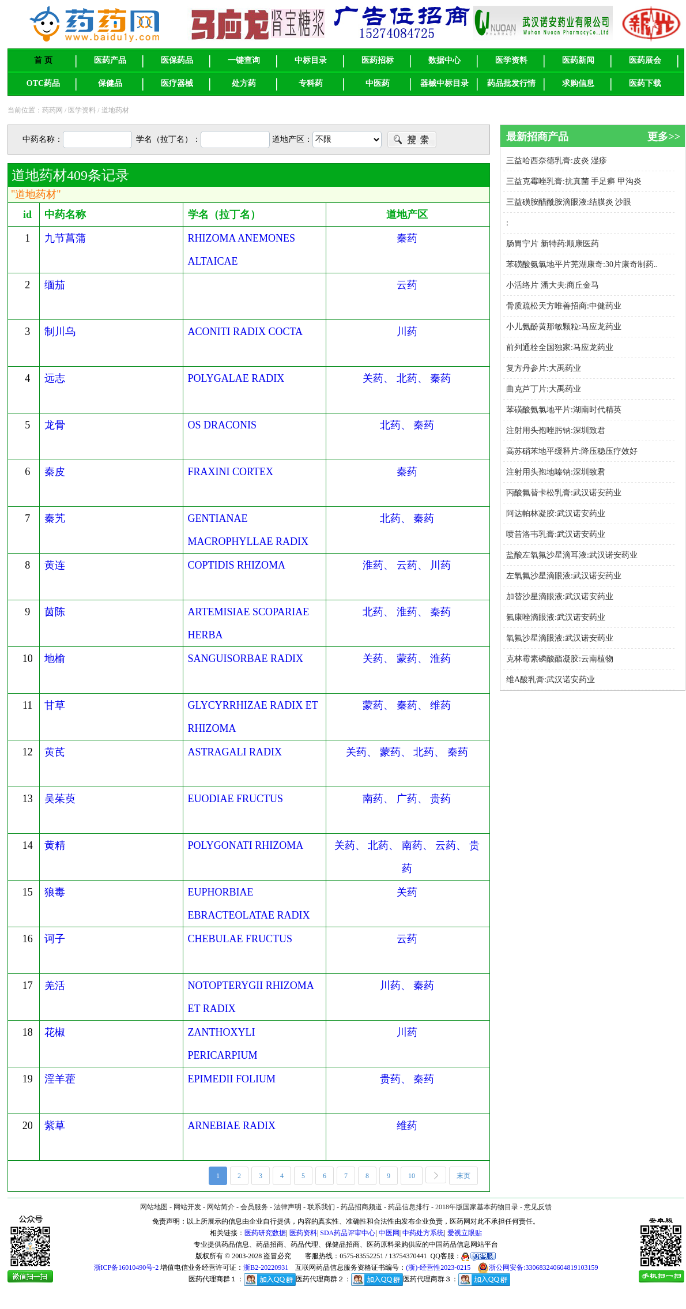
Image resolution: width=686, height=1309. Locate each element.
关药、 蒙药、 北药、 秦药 (407, 752)
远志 (54, 378)
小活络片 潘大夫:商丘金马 (552, 285)
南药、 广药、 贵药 (407, 798)
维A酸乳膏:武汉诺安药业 (550, 679)
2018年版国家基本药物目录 (476, 1207)
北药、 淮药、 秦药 (407, 612)
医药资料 (303, 1233)
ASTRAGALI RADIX (235, 752)
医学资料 (511, 60)
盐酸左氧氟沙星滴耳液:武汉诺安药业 (572, 555)
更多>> (663, 136)
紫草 (54, 1125)
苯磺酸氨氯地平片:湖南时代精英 (563, 409)
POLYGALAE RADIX (236, 378)
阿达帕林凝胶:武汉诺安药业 (555, 513)
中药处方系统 (423, 1233)
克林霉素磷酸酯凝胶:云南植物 (559, 658)
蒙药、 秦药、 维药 (407, 705)
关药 (407, 892)
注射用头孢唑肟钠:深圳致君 (555, 430)
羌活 (54, 985)
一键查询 (244, 60)
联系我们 (321, 1207)
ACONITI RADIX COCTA (245, 331)
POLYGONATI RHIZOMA (246, 845)
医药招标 (377, 60)
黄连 (54, 565)
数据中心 (444, 60)
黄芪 (54, 752)
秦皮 (54, 471)
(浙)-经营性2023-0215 (438, 1267)
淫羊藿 (60, 1079)
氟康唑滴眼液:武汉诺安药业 (555, 617)
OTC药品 (43, 83)
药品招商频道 (361, 1207)
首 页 (43, 60)
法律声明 (287, 1207)
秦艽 (54, 518)
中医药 (377, 83)
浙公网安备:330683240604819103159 (537, 1267)
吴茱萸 (60, 798)
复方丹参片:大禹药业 (543, 368)
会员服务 (254, 1207)
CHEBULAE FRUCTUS (240, 939)
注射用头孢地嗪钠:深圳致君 (555, 472)
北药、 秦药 (407, 425)
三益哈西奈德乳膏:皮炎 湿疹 (556, 160)
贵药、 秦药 (407, 1079)
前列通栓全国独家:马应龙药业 (559, 347)
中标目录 (311, 60)
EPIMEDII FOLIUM (232, 1079)
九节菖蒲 (65, 238)
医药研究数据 (265, 1233)
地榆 (54, 658)
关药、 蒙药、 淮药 (407, 658)
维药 (407, 1125)
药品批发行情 (511, 83)
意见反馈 (538, 1207)
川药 (407, 331)
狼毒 (54, 892)
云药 (407, 285)
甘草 (54, 705)
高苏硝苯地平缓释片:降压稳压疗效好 (572, 451)
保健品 (110, 83)
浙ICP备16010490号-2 (126, 1267)
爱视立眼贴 (464, 1233)
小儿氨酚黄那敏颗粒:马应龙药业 (563, 326)
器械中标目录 (444, 83)
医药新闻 (578, 60)
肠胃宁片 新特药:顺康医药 (552, 243)
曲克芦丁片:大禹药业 (543, 389)
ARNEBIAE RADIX (232, 1125)
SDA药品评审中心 (347, 1233)
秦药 (407, 238)
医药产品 (110, 60)
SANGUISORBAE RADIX (246, 658)
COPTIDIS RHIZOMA (237, 565)
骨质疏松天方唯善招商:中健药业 (563, 306)
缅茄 (54, 285)
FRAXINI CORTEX (230, 471)
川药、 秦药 (407, 985)
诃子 (54, 939)
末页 (467, 1176)
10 (415, 1176)
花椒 (54, 1032)
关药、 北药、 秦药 (407, 378)
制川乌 (60, 331)
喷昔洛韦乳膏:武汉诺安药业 (555, 534)
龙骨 (54, 425)
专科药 (311, 83)
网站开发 (187, 1207)
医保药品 (177, 60)
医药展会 (645, 60)
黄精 (54, 845)
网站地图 (154, 1207)
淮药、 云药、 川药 (407, 565)
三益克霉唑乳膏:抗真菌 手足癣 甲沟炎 (574, 181)
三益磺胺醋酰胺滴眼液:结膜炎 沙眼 (568, 202)
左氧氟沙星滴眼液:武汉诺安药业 (563, 575)
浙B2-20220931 (265, 1267)
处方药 (244, 83)
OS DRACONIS (222, 425)
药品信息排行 (408, 1207)
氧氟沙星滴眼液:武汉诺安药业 (559, 638)
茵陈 (54, 612)
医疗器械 (177, 83)
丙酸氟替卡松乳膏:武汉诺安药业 (563, 492)
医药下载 (645, 83)
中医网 (389, 1233)
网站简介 (221, 1207)
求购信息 (578, 83)
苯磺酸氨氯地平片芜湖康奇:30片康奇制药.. (582, 264)
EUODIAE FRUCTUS (236, 798)
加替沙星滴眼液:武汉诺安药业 (559, 596)
